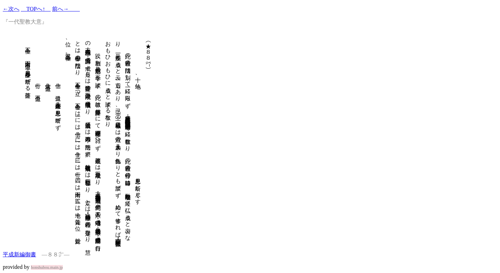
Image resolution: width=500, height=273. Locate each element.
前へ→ (66, 9)
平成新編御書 (19, 254)
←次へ (11, 9)
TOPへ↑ (36, 9)
